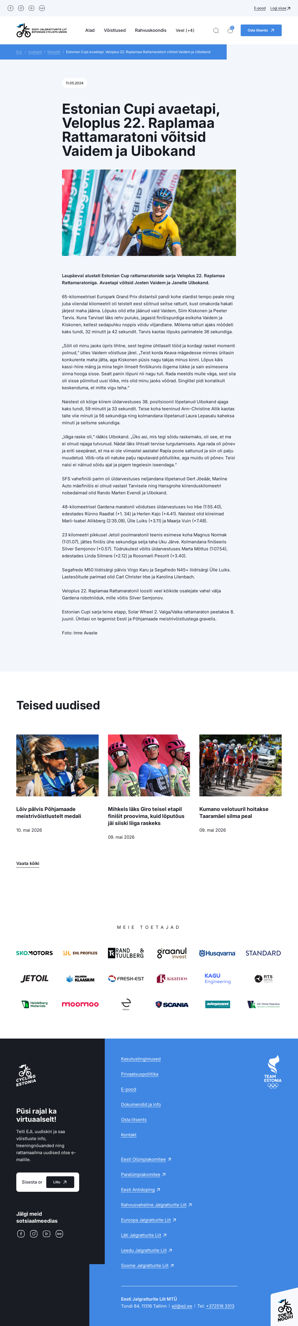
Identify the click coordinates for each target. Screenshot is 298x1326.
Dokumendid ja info (141, 1104)
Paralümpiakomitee (140, 1174)
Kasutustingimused (141, 1059)
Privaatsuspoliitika (139, 1074)
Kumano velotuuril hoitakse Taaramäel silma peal (234, 812)
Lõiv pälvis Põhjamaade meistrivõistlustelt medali (48, 812)
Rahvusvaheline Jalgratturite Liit (154, 1205)
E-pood (260, 8)
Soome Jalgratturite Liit (144, 1265)
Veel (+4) (185, 30)
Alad (90, 30)
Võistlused (115, 30)
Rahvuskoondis (150, 30)
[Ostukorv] (230, 30)
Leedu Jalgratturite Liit (144, 1250)
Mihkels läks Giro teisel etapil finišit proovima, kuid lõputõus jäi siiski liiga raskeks (146, 816)
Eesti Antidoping (138, 1189)
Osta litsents (134, 1119)
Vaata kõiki (27, 863)
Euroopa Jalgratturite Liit (146, 1220)
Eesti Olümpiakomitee (143, 1159)
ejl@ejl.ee (182, 1306)
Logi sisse (278, 8)
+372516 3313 (220, 1306)
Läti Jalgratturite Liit (141, 1235)
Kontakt (128, 1134)
